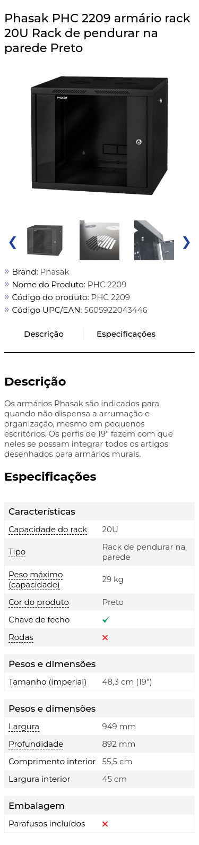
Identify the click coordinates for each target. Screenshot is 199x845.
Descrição (44, 334)
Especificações (126, 334)
